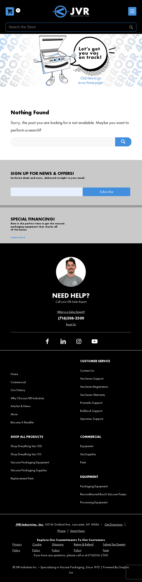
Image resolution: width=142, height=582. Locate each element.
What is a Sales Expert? (71, 312)
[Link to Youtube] (94, 341)
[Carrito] (10, 11)
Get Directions (114, 524)
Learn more (18, 237)
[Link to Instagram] (78, 341)
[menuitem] (36, 374)
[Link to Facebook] (47, 341)
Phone (61, 531)
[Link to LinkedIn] (63, 341)
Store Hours (77, 531)
